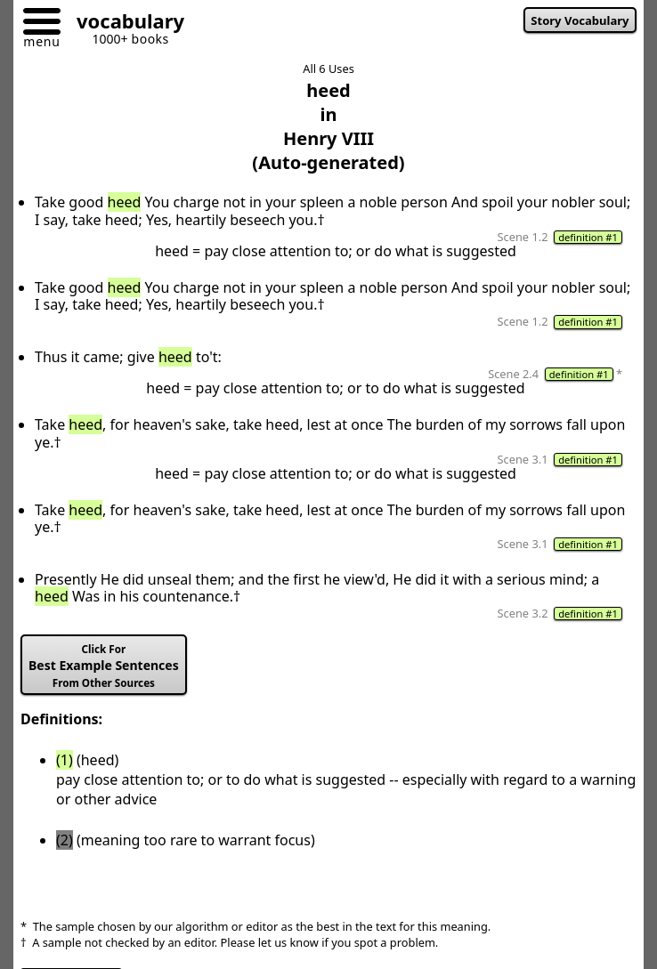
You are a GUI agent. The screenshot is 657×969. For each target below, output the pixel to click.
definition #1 (588, 237)
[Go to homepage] (123, 23)
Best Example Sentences (103, 666)
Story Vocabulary (580, 20)
